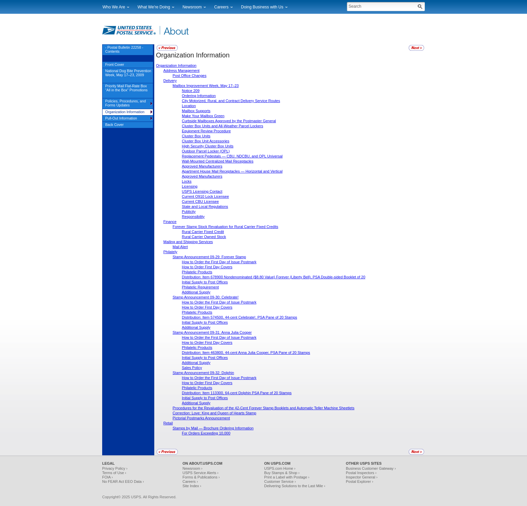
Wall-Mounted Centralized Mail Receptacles (217, 161)
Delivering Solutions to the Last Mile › (294, 486)
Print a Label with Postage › (287, 477)
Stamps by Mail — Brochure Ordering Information (213, 428)
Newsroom (192, 7)
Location (189, 106)
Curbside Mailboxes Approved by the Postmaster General (229, 121)
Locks (187, 181)
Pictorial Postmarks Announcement (201, 418)
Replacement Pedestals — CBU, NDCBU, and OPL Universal (232, 156)
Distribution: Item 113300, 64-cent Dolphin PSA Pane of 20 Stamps (237, 393)
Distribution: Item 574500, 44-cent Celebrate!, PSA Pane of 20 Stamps (239, 317)
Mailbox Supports (196, 111)
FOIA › (107, 477)
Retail (168, 423)
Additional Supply (196, 292)
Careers (221, 7)
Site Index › (192, 486)
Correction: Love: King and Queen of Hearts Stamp (214, 413)
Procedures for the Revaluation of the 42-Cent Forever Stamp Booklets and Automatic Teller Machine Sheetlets (264, 408)
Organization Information (176, 65)
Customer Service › (280, 481)
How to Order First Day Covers (207, 267)
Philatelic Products (197, 272)
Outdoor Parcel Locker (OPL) (206, 151)
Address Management (181, 70)
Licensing (189, 186)
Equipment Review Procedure (206, 131)
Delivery (170, 81)
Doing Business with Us (262, 7)
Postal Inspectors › (361, 473)
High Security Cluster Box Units (207, 146)
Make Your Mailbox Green (203, 116)
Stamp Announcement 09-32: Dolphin (203, 373)
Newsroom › (192, 468)
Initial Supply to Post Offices (205, 282)
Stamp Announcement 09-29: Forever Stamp (209, 257)
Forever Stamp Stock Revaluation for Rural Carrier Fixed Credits (225, 227)
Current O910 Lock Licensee (205, 196)
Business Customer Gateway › (371, 468)
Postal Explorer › (359, 481)
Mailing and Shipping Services (188, 242)
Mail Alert (180, 247)
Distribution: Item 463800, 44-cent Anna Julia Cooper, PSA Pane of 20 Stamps (246, 353)
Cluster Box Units (196, 136)
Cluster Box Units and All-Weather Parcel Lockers (222, 126)
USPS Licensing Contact (202, 191)
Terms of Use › (114, 473)
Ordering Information (199, 96)
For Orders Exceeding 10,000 (206, 433)
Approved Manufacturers (202, 166)
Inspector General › (361, 477)
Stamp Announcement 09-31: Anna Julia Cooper (212, 332)
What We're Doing (153, 7)
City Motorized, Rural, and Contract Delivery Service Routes (231, 101)
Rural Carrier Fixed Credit (203, 232)
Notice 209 (191, 91)
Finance (169, 222)
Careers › (190, 481)
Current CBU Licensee (200, 201)
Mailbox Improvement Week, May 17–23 (206, 86)
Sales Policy (192, 368)
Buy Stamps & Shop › (281, 473)
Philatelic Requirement (200, 287)
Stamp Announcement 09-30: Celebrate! (206, 297)
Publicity (189, 212)
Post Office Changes (190, 76)
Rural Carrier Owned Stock (204, 237)
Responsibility (193, 217)
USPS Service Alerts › (200, 473)
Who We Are (114, 7)
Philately (170, 252)
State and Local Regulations (205, 206)
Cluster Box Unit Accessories (205, 141)
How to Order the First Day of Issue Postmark (219, 262)
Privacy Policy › (114, 468)
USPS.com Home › (279, 468)
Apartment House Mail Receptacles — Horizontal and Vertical (232, 171)
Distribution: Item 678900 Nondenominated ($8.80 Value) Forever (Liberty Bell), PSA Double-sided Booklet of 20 (273, 277)
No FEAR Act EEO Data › (123, 481)
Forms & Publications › (201, 477)
